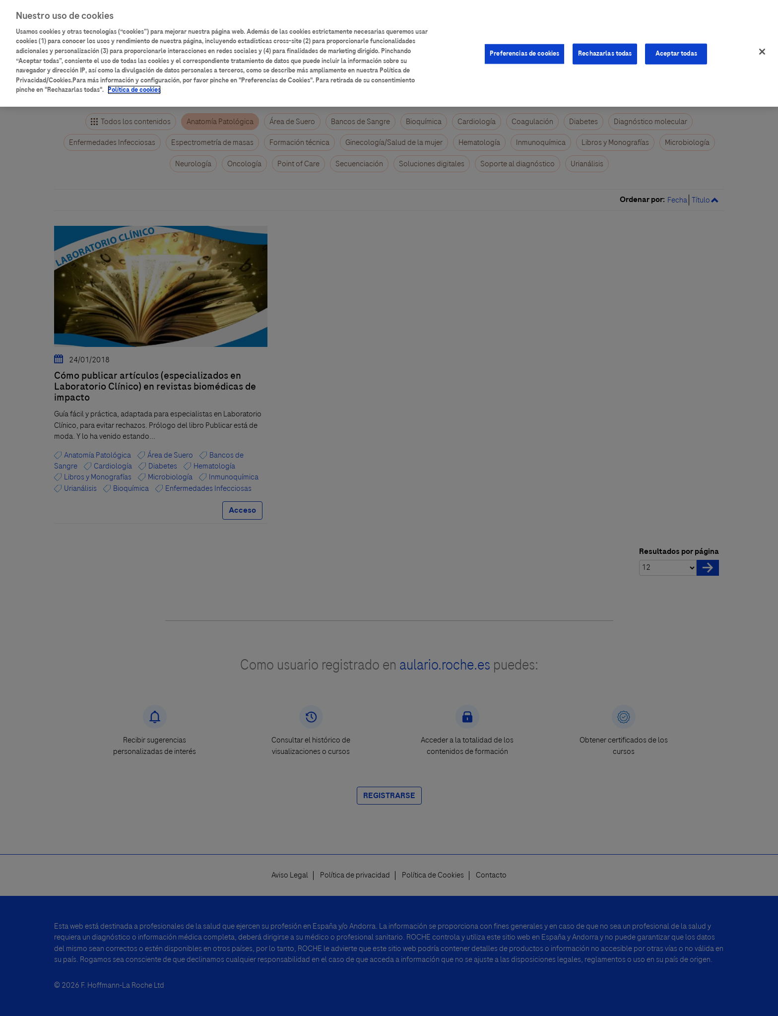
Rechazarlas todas (605, 46)
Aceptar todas (676, 46)
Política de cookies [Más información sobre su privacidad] (134, 82)
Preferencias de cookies (524, 46)
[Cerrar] (762, 45)
